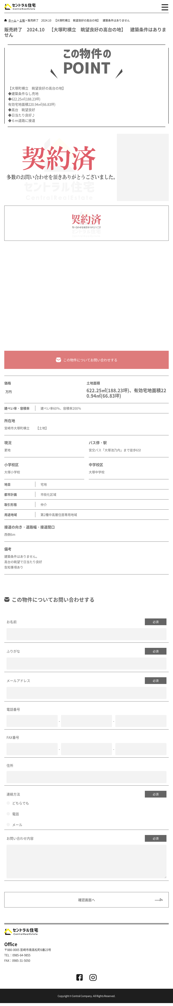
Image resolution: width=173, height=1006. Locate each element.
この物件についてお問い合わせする (86, 359)
